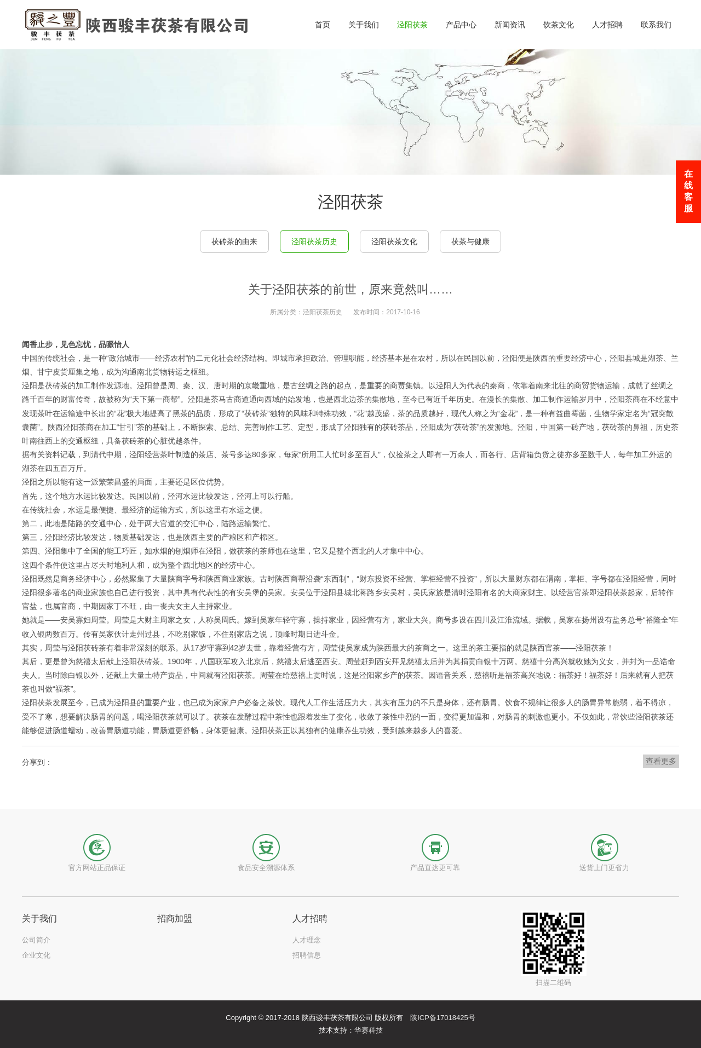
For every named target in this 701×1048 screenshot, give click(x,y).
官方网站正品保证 (96, 867)
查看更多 (661, 761)
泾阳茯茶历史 (314, 241)
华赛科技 (368, 1030)
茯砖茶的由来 (234, 241)
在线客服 (688, 191)
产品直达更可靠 (435, 867)
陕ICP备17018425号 (442, 1018)
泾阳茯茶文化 (394, 241)
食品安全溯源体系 (266, 867)
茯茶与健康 (470, 241)
